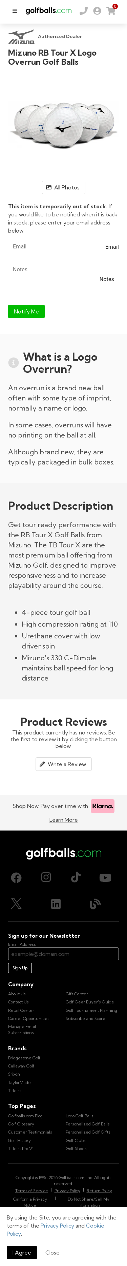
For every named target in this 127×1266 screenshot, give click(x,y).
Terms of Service (31, 1190)
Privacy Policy (57, 1225)
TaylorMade (19, 1082)
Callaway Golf (21, 1065)
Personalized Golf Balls (88, 1123)
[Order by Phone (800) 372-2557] (84, 11)
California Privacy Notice (30, 1202)
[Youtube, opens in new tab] (105, 878)
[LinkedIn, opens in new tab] (56, 904)
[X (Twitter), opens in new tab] (16, 904)
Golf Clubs (76, 1140)
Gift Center (77, 993)
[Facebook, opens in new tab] (16, 878)
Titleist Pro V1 (21, 1148)
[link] (97, 10)
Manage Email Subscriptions (22, 1029)
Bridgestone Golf (24, 1057)
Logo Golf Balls (79, 1115)
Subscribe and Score (85, 1018)
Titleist (14, 1090)
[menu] (15, 11)
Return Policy (99, 1190)
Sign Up (20, 967)
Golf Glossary (21, 1123)
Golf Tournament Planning (91, 1010)
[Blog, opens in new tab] (95, 904)
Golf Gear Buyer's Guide (90, 1001)
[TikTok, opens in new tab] (76, 878)
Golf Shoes (76, 1148)
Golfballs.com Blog (25, 1115)
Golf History (19, 1140)
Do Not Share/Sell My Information (88, 1202)
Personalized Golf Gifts (88, 1132)
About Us (17, 993)
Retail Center (21, 1010)
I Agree (22, 1252)
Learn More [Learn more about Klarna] (63, 819)
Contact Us (18, 1001)
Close (52, 1252)
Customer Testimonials (30, 1132)
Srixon (14, 1074)
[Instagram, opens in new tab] (46, 878)
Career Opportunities (28, 1018)
